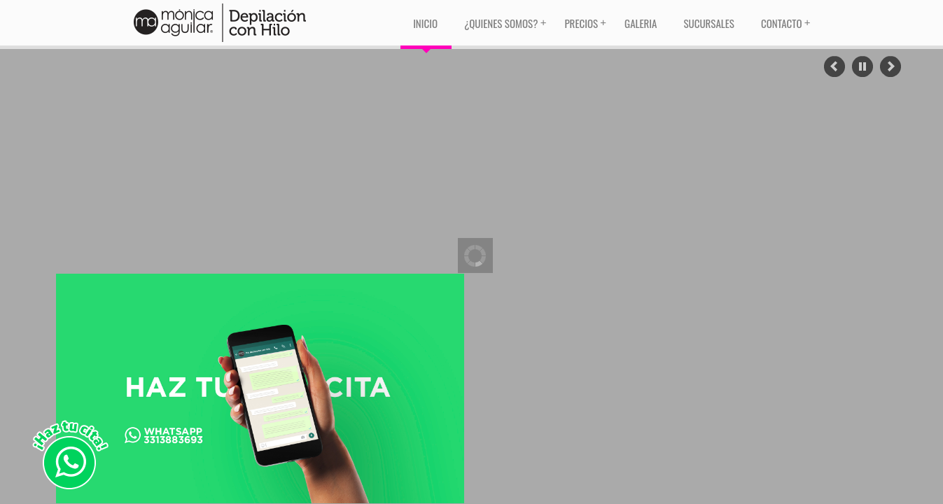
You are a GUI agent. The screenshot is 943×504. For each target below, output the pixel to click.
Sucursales (708, 23)
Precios (581, 23)
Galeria (640, 23)
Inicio (425, 23)
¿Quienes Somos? (501, 23)
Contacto (781, 23)
